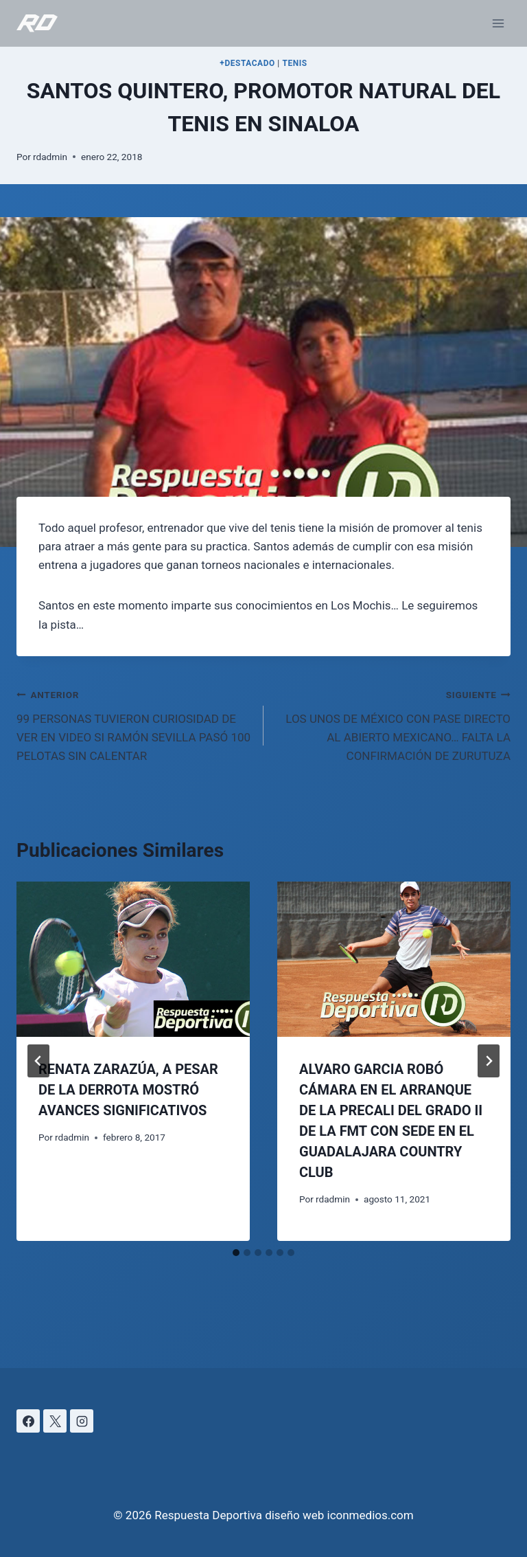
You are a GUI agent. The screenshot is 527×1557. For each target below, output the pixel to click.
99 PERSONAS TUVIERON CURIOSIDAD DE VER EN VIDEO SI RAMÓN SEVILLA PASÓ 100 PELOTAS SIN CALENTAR (134, 724)
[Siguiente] (489, 1060)
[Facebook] (28, 1421)
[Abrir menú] (498, 23)
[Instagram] (81, 1421)
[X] (55, 1421)
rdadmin (50, 156)
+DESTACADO (247, 63)
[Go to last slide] (38, 1060)
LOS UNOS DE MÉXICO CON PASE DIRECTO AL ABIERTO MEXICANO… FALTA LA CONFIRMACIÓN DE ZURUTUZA (393, 724)
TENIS (294, 63)
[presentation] (133, 960)
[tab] (236, 1252)
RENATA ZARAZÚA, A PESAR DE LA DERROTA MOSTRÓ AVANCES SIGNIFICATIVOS (128, 1090)
